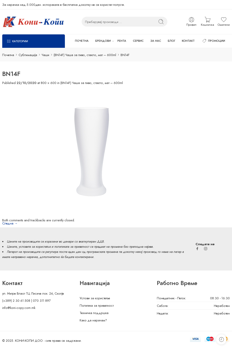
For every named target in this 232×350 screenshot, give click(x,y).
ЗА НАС (155, 41)
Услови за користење (95, 298)
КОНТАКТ (188, 41)
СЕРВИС (138, 41)
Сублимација (28, 54)
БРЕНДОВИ (103, 41)
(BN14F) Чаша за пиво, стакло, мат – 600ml (85, 54)
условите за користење (35, 246)
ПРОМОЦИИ (213, 41)
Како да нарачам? (93, 320)
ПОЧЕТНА (82, 41)
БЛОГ (171, 41)
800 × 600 (48, 82)
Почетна (8, 54)
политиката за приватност (71, 246)
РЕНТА (121, 41)
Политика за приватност (97, 305)
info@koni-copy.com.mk (18, 307)
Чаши (45, 54)
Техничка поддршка (94, 312)
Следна (10, 223)
